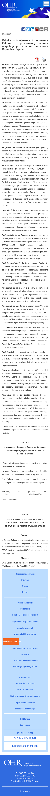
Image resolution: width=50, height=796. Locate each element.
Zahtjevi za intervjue (11, 642)
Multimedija (25, 609)
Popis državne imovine (25, 703)
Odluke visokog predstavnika (25, 615)
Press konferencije (25, 603)
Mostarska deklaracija (25, 709)
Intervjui (25, 580)
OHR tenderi (25, 719)
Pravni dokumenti (25, 628)
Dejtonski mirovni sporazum (25, 648)
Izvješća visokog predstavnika (25, 621)
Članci (25, 586)
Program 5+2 (25, 677)
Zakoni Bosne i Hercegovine (25, 660)
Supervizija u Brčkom (24, 683)
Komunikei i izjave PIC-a (25, 634)
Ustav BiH (25, 654)
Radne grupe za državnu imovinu (25, 696)
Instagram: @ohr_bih (24, 745)
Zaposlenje (25, 725)
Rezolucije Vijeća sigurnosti (25, 666)
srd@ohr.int (28, 778)
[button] (46, 3)
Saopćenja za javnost (25, 574)
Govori (25, 592)
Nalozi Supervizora (25, 689)
